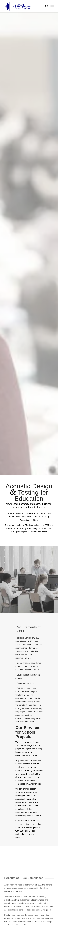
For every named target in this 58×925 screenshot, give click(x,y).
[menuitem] (45, 6)
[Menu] (52, 6)
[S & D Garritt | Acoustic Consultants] (24, 6)
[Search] (45, 6)
